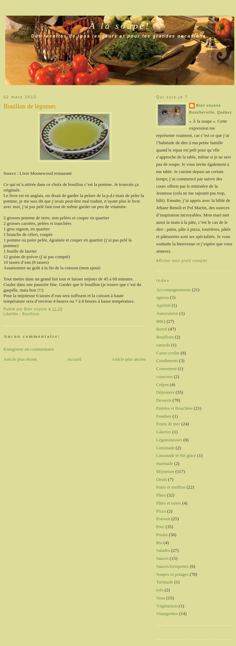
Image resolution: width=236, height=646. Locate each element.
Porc (160, 526)
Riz (159, 542)
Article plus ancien (129, 359)
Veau (160, 597)
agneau (162, 297)
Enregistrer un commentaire (28, 349)
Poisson (163, 518)
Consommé (166, 368)
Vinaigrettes (167, 613)
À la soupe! (119, 26)
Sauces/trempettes (172, 566)
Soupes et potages (172, 574)
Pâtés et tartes (168, 503)
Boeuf (161, 329)
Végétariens (167, 605)
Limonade (165, 447)
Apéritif (163, 305)
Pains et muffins (170, 487)
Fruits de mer (168, 423)
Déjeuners (165, 392)
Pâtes (161, 495)
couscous (164, 376)
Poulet (162, 534)
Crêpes (162, 384)
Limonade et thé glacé (176, 455)
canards (163, 344)
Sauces (162, 558)
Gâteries (163, 431)
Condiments (167, 360)
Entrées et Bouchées (174, 408)
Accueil (74, 359)
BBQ (161, 321)
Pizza (161, 511)
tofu (159, 589)
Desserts (163, 400)
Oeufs (161, 479)
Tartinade (164, 581)
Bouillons (31, 314)
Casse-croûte (167, 352)
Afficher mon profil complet (181, 261)
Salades (163, 550)
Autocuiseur (167, 313)
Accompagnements (173, 289)
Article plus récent (20, 359)
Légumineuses (169, 439)
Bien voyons (208, 105)
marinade (164, 463)
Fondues (163, 416)
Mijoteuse (165, 471)
